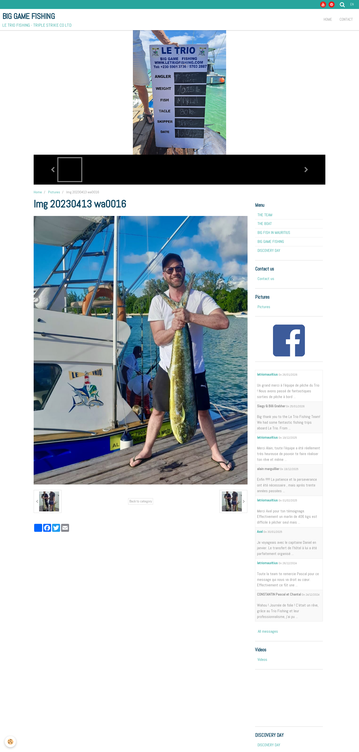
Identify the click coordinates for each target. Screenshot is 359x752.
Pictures (54, 192)
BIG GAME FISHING (271, 241)
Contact (346, 19)
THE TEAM (265, 214)
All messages (268, 631)
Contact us (266, 278)
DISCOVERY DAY (269, 250)
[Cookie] (10, 741)
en (352, 4)
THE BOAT (265, 223)
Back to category (140, 501)
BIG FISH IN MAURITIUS (274, 232)
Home (328, 19)
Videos (262, 659)
